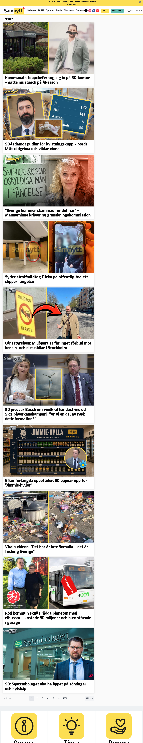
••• (58, 698)
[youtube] (97, 10)
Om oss (80, 10)
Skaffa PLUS (117, 10)
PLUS (41, 10)
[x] (86, 10)
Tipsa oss (68, 10)
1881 (65, 698)
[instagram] (89, 10)
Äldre (89, 698)
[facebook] (93, 10)
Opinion (50, 10)
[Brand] (14, 10)
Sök (139, 10)
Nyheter (32, 10)
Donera (105, 10)
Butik (59, 10)
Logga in (129, 10)
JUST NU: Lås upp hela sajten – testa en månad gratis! (71, 2)
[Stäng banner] (140, 2)
